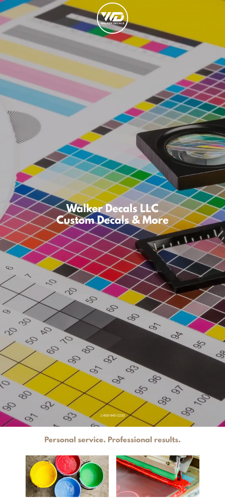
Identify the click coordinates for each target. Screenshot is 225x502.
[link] (113, 4)
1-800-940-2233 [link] (112, 415)
